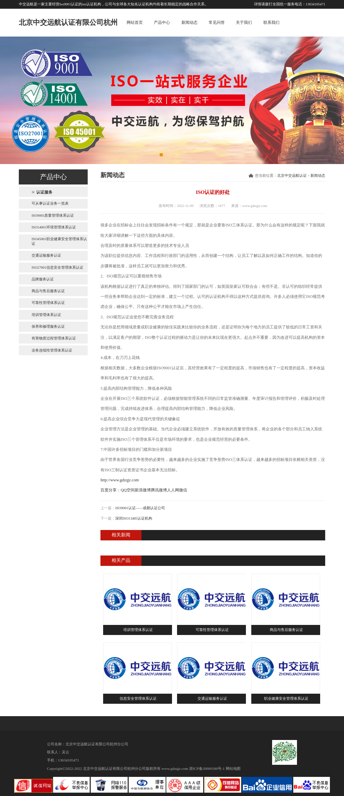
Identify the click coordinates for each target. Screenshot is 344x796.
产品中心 (162, 22)
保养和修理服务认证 (48, 326)
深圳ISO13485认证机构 (133, 518)
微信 (183, 490)
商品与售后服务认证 (48, 291)
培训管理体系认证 (46, 315)
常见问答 (217, 22)
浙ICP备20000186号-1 (207, 768)
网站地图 (233, 768)
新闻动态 (189, 22)
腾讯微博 (159, 490)
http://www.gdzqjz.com (119, 480)
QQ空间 (128, 490)
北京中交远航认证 (292, 175)
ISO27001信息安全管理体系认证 (57, 267)
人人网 (173, 490)
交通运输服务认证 (46, 255)
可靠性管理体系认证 (48, 303)
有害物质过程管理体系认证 (54, 338)
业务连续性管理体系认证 (52, 350)
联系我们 (271, 22)
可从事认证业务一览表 (50, 203)
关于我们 (244, 22)
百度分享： (110, 490)
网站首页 (135, 22)
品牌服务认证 (43, 279)
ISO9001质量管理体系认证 (53, 215)
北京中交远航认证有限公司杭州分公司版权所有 (122, 768)
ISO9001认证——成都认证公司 (140, 508)
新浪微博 (143, 490)
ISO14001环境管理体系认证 (54, 227)
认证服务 (44, 192)
